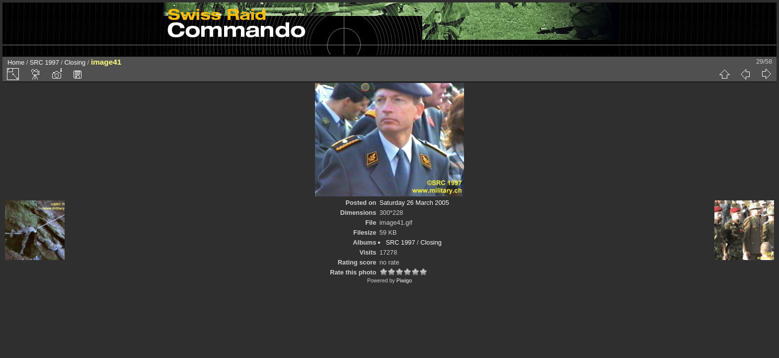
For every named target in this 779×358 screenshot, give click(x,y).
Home (15, 62)
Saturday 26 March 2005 (414, 202)
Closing (75, 62)
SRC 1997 (44, 62)
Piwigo (404, 280)
